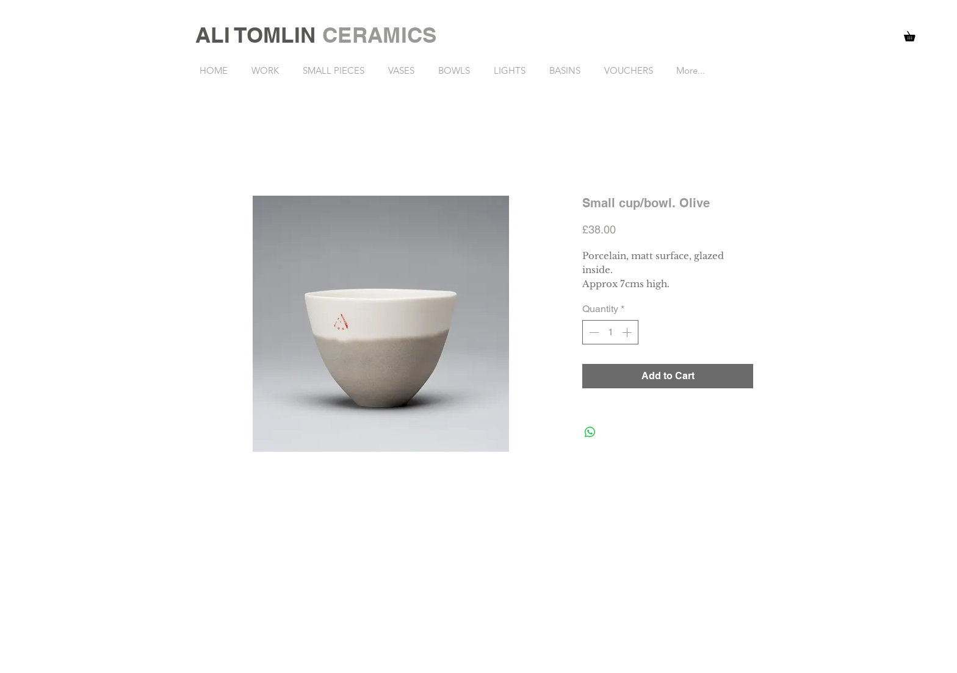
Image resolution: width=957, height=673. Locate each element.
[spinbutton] (610, 332)
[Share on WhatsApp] (590, 432)
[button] (914, 34)
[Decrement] (592, 332)
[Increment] (628, 332)
